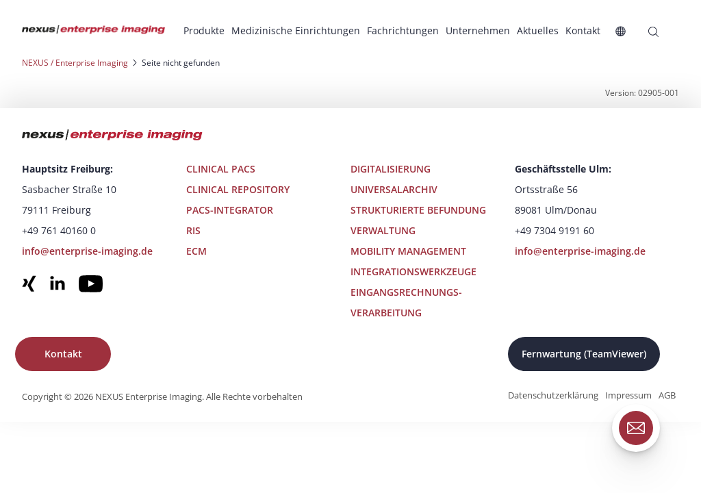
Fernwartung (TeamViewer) (584, 353)
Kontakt (63, 353)
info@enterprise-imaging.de (87, 250)
